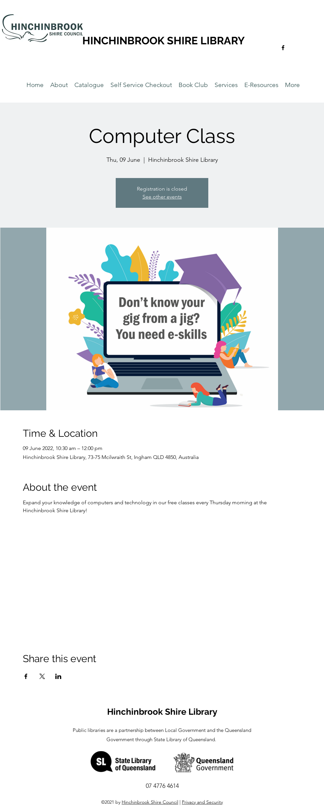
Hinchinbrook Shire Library (162, 712)
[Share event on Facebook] (26, 676)
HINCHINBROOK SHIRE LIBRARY (163, 40)
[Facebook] (283, 47)
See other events (162, 197)
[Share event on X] (42, 676)
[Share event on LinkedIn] (58, 676)
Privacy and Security (202, 802)
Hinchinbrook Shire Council (150, 802)
